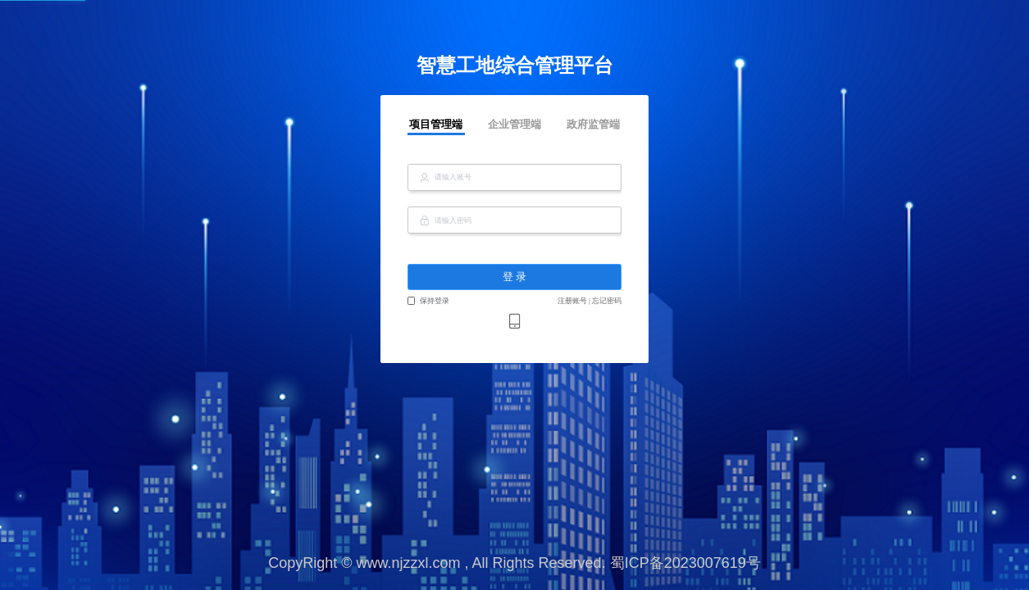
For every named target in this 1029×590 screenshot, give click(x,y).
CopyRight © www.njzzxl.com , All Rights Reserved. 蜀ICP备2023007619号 (514, 563)
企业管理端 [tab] (514, 124)
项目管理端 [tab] (435, 124)
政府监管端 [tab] (593, 124)
